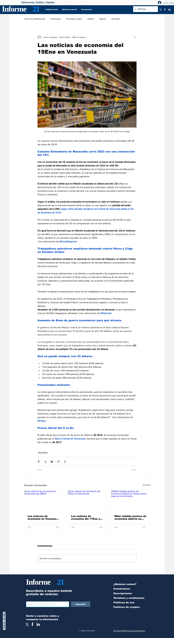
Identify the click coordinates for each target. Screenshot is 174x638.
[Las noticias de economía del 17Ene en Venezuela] (87, 501)
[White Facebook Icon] (32, 624)
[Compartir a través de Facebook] (38, 461)
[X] (160, 9)
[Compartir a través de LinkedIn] (52, 461)
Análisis (90, 19)
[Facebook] (164, 9)
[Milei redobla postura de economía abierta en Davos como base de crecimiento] (130, 501)
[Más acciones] (135, 37)
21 (36, 9)
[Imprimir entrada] (65, 461)
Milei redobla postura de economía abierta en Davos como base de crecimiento (130, 517)
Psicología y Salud (74, 19)
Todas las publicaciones (34, 19)
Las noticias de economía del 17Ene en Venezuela (86, 517)
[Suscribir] (80, 604)
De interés (115, 19)
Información (55, 19)
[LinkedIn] (169, 9)
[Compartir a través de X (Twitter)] (45, 461)
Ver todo (146, 485)
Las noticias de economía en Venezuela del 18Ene (43, 517)
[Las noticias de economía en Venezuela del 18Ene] (43, 501)
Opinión (102, 19)
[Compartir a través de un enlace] (58, 461)
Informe (14, 9)
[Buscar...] (145, 9)
